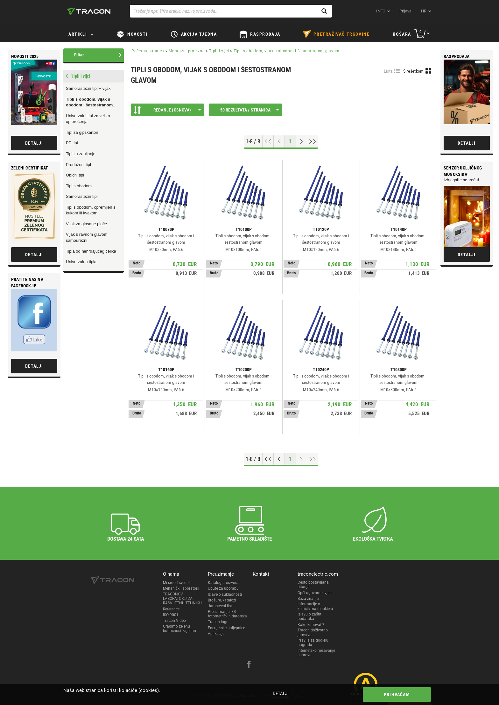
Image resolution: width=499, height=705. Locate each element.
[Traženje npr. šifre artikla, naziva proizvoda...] (231, 11)
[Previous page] (279, 141)
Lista (388, 71)
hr (423, 11)
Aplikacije (216, 633)
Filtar (79, 54)
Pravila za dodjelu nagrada (313, 642)
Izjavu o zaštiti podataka (310, 616)
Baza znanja (308, 598)
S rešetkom (413, 71)
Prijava (405, 11)
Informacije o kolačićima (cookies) (315, 606)
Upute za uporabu (223, 588)
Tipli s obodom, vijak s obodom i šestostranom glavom (89, 102)
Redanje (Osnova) (167, 110)
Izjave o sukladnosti (225, 594)
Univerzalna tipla (81, 261)
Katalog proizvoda (224, 582)
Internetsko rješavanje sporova (316, 652)
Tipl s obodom (79, 185)
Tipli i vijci (219, 51)
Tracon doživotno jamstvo (313, 632)
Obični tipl (75, 175)
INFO (380, 11)
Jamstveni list (220, 606)
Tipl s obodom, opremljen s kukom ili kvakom (91, 210)
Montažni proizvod (187, 51)
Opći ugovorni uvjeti (315, 593)
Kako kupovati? (311, 624)
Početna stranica (147, 51)
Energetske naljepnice (226, 628)
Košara (402, 34)
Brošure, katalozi (222, 600)
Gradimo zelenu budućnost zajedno (179, 628)
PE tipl (72, 142)
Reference (171, 609)
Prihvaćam (397, 694)
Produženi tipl (78, 164)
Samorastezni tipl (82, 196)
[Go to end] (312, 141)
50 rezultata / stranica (249, 109)
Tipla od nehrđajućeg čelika (91, 251)
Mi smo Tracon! (176, 582)
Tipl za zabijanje (80, 153)
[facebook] (249, 665)
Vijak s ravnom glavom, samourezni (87, 237)
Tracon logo (218, 622)
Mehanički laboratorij (181, 588)
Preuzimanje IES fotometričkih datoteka (227, 613)
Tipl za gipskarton (82, 132)
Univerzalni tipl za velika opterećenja (88, 118)
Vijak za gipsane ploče (86, 223)
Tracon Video (174, 620)
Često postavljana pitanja (313, 584)
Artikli (77, 34)
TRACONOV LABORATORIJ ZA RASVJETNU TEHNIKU (182, 599)
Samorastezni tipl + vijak (88, 88)
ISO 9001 (171, 615)
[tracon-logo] (88, 11)
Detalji (281, 693)
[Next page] (301, 141)
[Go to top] (268, 141)
